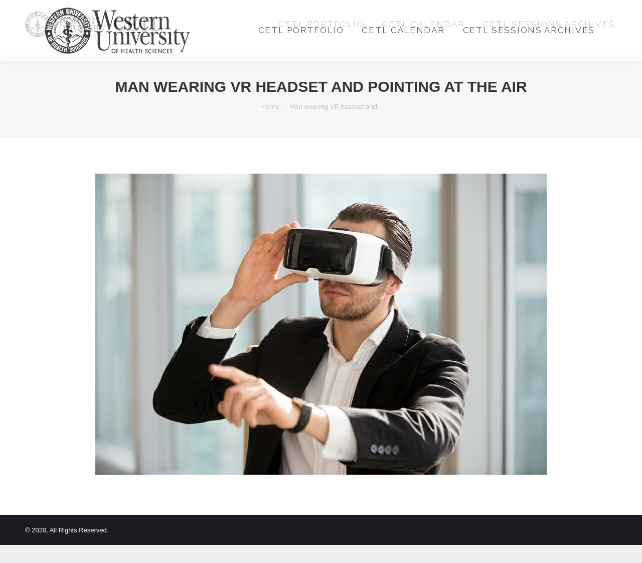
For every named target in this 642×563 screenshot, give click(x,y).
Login (508, 9)
